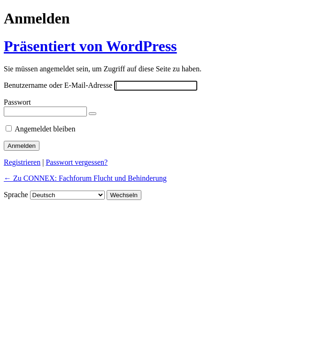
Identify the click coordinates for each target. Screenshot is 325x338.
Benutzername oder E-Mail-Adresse (58, 85)
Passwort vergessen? (77, 162)
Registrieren (22, 162)
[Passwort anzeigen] (92, 113)
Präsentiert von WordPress (90, 46)
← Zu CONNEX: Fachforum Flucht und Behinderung (85, 178)
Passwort (17, 102)
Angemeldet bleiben (45, 129)
